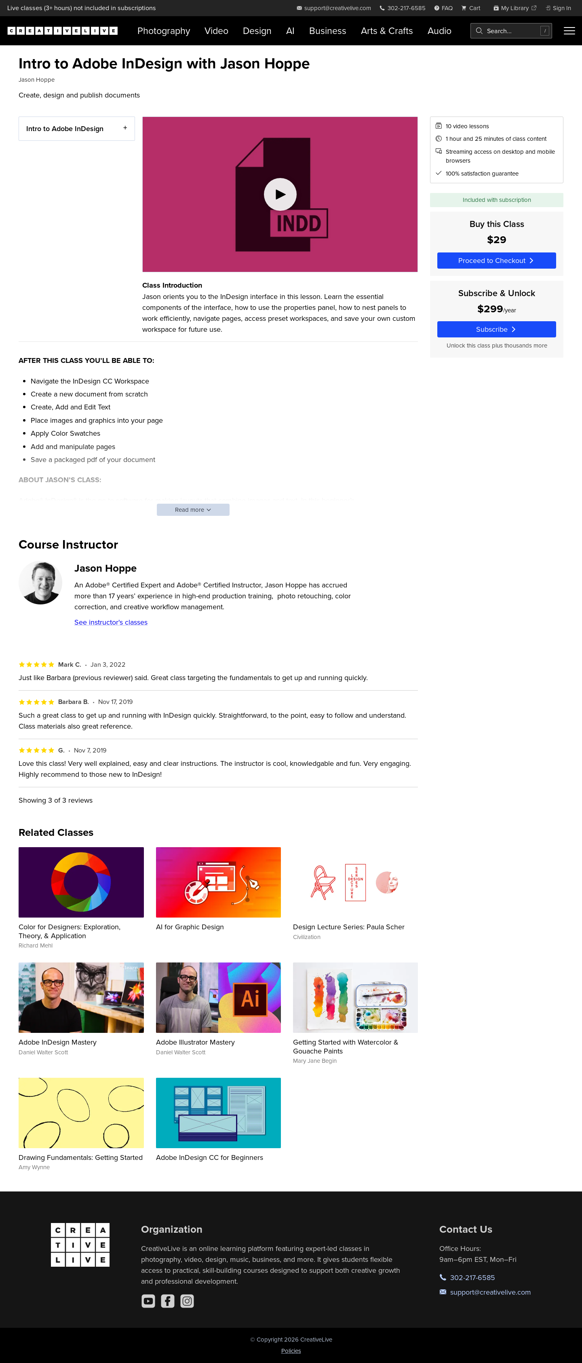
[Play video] (280, 194)
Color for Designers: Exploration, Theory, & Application (69, 931)
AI (290, 30)
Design (257, 30)
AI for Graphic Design (190, 927)
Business (327, 30)
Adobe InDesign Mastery (58, 1042)
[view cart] (473, 7)
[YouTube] (148, 1301)
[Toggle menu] (569, 30)
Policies (291, 1350)
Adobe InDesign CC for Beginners (209, 1157)
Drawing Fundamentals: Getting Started (81, 1157)
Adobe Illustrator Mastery (195, 1042)
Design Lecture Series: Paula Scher (349, 927)
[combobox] (511, 30)
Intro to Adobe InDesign (64, 128)
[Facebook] (167, 1301)
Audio (439, 30)
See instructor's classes (111, 622)
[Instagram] (187, 1301)
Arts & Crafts (387, 30)
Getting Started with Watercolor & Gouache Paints (346, 1046)
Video (216, 30)
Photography (163, 30)
